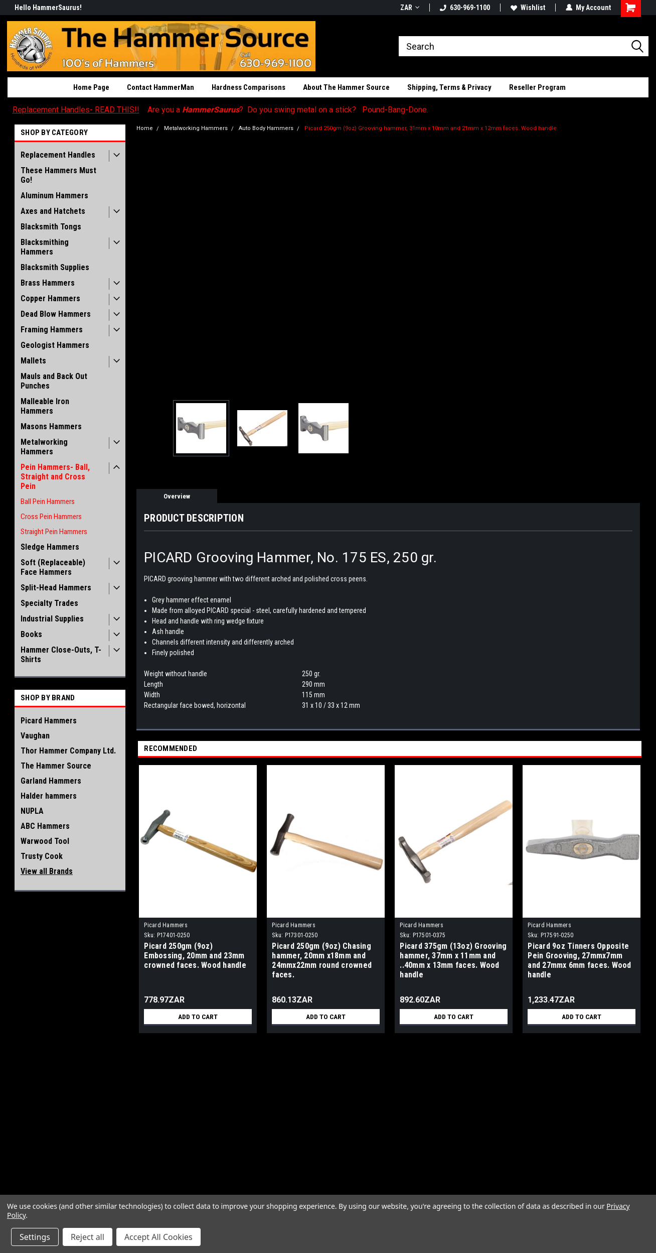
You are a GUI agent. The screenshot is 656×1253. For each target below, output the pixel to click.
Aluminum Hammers (54, 195)
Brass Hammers (48, 283)
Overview (176, 496)
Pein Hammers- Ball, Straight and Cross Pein (55, 476)
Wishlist (528, 8)
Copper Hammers (50, 298)
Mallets (33, 360)
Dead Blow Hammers (56, 314)
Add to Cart (198, 1017)
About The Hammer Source (346, 87)
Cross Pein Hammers (51, 516)
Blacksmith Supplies (55, 267)
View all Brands (47, 871)
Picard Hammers (49, 720)
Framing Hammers (52, 329)
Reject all (87, 1236)
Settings (35, 1236)
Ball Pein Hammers (48, 501)
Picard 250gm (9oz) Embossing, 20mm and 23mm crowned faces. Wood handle (195, 955)
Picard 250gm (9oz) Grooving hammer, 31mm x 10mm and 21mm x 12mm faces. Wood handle (430, 128)
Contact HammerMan (160, 87)
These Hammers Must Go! (58, 175)
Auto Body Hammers (266, 128)
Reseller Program (537, 87)
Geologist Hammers (55, 345)
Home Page (91, 87)
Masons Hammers (51, 426)
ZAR (409, 8)
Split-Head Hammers (56, 587)
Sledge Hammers (50, 547)
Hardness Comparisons (248, 87)
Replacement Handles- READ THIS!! (76, 109)
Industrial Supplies (52, 618)
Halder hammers (49, 796)
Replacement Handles (58, 155)
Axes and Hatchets (53, 211)
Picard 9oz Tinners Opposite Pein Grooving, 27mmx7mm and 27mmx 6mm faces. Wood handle (579, 960)
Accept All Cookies (158, 1236)
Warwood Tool (45, 841)
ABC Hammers (45, 826)
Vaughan (35, 735)
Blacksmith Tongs (51, 226)
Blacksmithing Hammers (45, 247)
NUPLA (32, 811)
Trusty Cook (42, 856)
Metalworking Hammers (44, 446)
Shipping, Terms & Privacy (449, 87)
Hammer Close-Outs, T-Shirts (61, 654)
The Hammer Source (56, 766)
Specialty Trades (49, 603)
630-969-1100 (465, 8)
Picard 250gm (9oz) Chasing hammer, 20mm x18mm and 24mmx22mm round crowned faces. (322, 960)
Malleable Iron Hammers (45, 406)
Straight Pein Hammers (54, 531)
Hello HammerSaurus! (48, 8)
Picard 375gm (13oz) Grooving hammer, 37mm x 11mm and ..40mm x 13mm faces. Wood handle (453, 960)
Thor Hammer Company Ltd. (68, 751)
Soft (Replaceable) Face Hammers (53, 567)
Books (31, 634)
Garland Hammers (51, 781)
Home (144, 128)
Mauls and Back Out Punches (54, 381)
